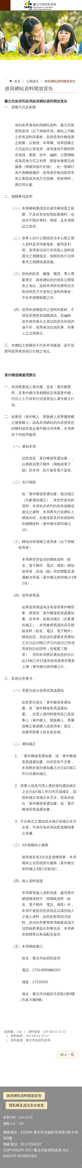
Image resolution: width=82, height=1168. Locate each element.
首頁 (17, 81)
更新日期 (9, 1117)
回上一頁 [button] (67, 1054)
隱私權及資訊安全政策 (26, 1105)
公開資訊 (32, 81)
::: (1, 1088)
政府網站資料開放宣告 (60, 81)
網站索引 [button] (5, 5)
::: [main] (5, 78)
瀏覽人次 (9, 1123)
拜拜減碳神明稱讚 (46, 5)
